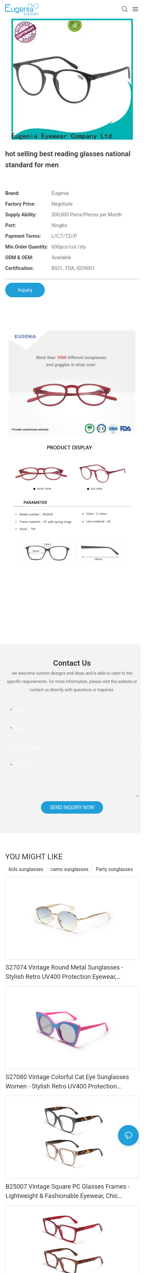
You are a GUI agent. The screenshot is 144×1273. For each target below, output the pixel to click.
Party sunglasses (114, 869)
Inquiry (25, 290)
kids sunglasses (26, 869)
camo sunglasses (69, 869)
